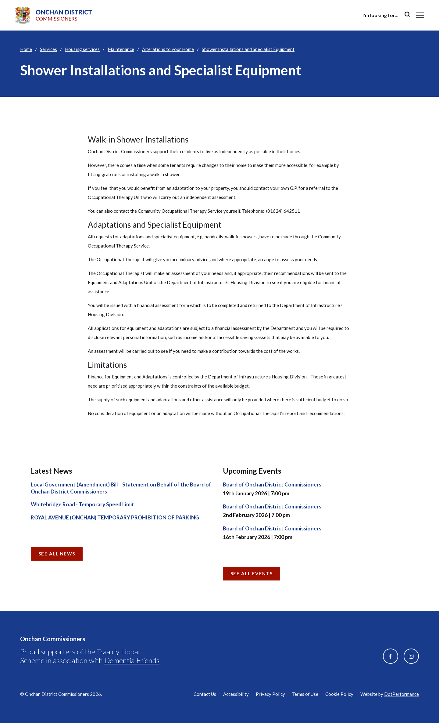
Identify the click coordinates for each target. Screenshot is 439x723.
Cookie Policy (339, 694)
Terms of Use (305, 694)
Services (48, 49)
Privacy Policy (270, 694)
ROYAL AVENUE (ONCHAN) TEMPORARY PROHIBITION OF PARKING (115, 517)
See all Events (251, 573)
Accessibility (236, 694)
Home (26, 49)
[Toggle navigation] (420, 15)
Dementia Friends (131, 660)
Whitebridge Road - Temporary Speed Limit (82, 504)
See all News (56, 553)
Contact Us (205, 694)
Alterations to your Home (168, 49)
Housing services (82, 49)
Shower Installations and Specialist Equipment (248, 49)
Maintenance (121, 49)
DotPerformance (401, 694)
